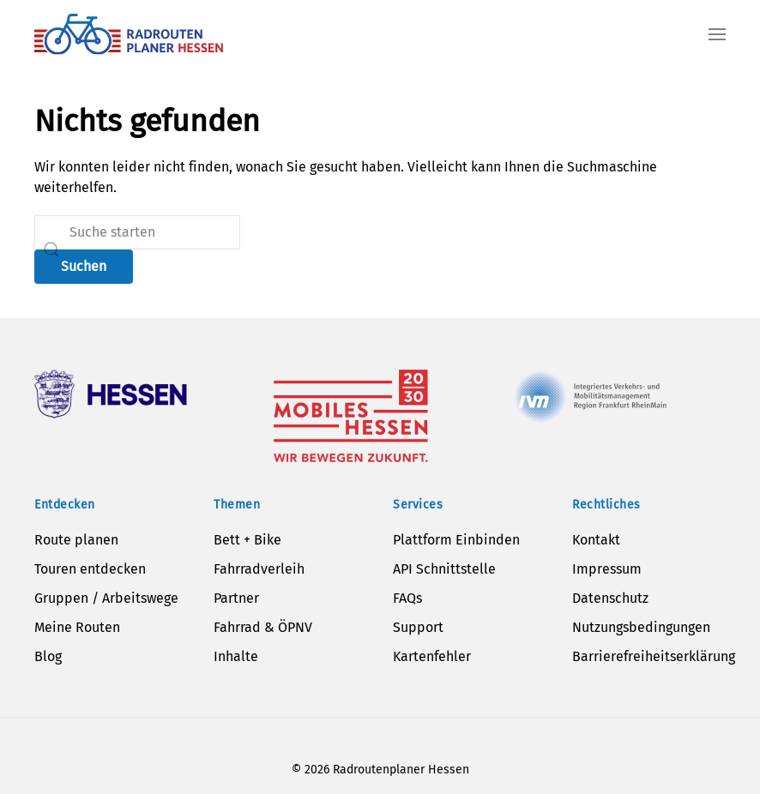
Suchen (83, 266)
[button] (717, 34)
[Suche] (137, 232)
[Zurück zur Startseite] (128, 34)
